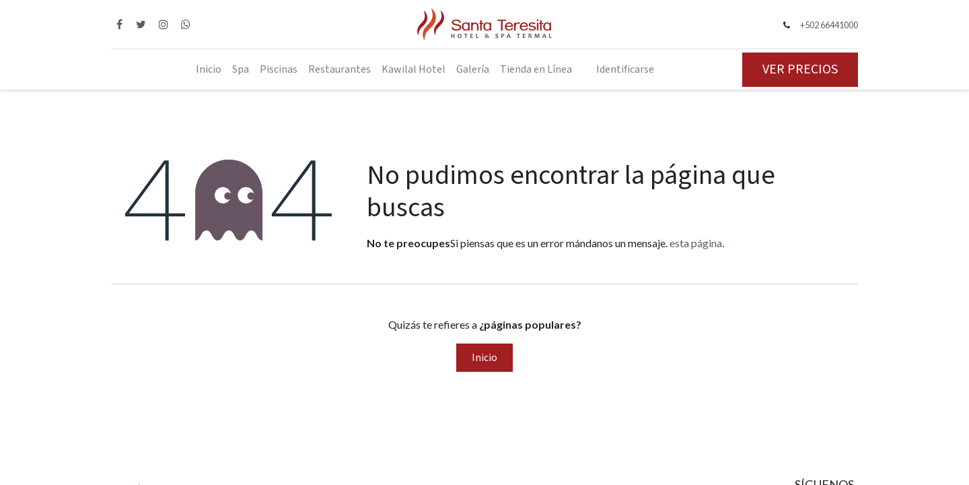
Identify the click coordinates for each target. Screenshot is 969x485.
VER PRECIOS (800, 69)
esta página (696, 242)
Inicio (484, 357)
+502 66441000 (829, 25)
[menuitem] (208, 69)
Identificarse (625, 69)
